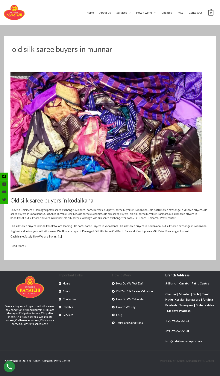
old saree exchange (90, 213)
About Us (105, 12)
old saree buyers (192, 209)
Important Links (71, 275)
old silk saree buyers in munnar (43, 218)
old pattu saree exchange (165, 209)
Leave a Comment (21, 209)
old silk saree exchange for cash (113, 218)
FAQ (180, 12)
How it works (144, 12)
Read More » (18, 245)
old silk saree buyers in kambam (149, 213)
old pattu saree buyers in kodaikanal (126, 209)
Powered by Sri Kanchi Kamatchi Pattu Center (186, 360)
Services (122, 12)
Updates (167, 12)
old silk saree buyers (115, 213)
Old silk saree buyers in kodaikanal (52, 200)
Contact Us (196, 12)
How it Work (121, 275)
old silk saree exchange (77, 218)
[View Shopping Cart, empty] (210, 12)
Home (90, 12)
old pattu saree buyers (89, 209)
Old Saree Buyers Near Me (60, 213)
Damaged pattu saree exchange (54, 209)
